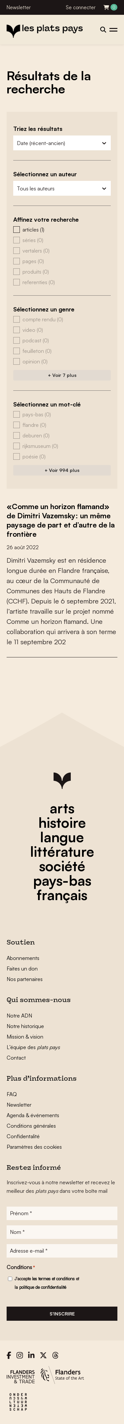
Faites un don (22, 968)
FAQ (12, 1094)
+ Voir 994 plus (62, 470)
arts (62, 808)
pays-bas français (62, 887)
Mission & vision (25, 1036)
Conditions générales (31, 1125)
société (62, 865)
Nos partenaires (25, 979)
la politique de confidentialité (40, 1287)
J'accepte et (47, 1282)
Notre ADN (19, 1015)
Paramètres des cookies (34, 1146)
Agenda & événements (33, 1115)
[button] (62, 229)
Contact (16, 1057)
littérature (62, 851)
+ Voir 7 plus (62, 375)
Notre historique (25, 1026)
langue (62, 837)
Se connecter (81, 7)
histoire (62, 822)
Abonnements (23, 958)
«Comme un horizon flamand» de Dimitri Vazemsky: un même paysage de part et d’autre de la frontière (61, 520)
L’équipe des (33, 1047)
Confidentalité (23, 1136)
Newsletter (19, 7)
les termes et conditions (53, 1278)
